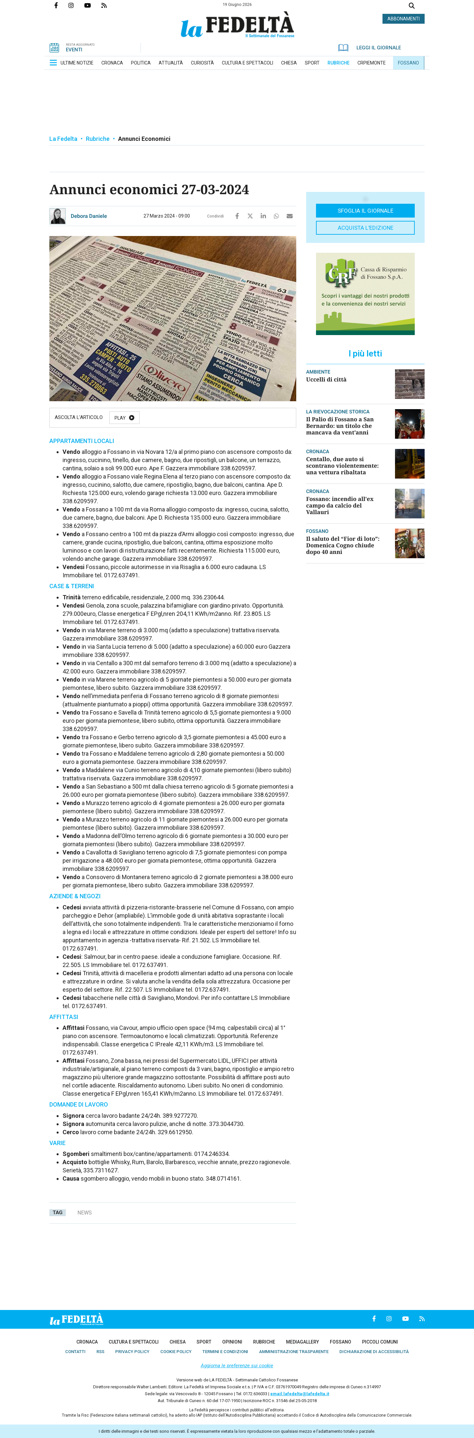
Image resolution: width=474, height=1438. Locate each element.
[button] (53, 62)
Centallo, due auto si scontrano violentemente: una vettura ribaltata (342, 465)
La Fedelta (63, 138)
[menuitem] (77, 62)
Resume (194, 418)
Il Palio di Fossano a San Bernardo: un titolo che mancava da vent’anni (340, 425)
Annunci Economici (144, 138)
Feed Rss (109, 5)
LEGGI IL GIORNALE (369, 48)
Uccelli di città (326, 379)
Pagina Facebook (61, 5)
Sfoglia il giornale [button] (365, 210)
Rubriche (98, 138)
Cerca (412, 6)
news (84, 1213)
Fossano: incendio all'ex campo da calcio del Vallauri (340, 505)
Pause (155, 418)
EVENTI (74, 50)
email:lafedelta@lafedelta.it (299, 1393)
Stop (231, 418)
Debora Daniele (89, 216)
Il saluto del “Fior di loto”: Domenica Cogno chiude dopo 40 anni (343, 545)
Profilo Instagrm (76, 5)
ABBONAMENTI (403, 18)
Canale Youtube (92, 5)
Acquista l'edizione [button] (365, 227)
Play (120, 418)
